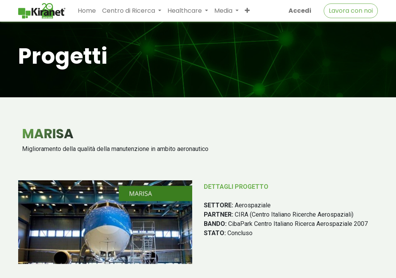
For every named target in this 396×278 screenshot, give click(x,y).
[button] (247, 11)
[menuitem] (87, 11)
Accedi (299, 10)
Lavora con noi (351, 10)
